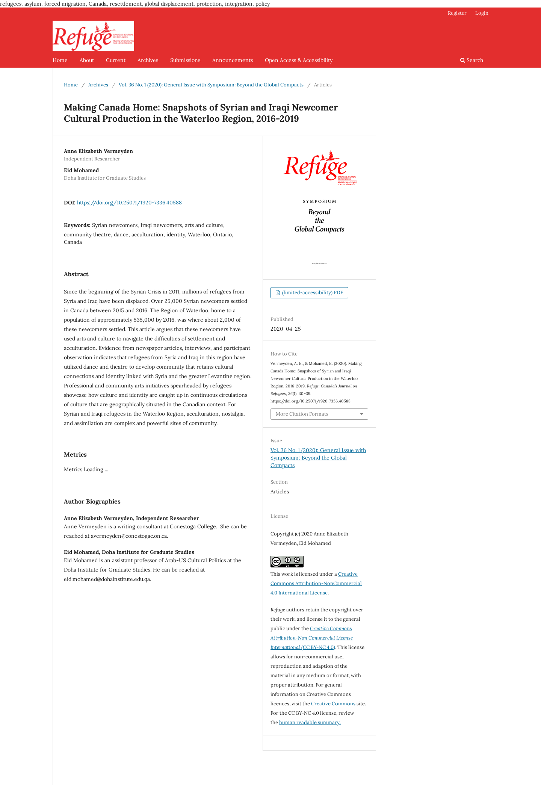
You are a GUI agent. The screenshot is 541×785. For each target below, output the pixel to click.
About (87, 60)
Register (457, 13)
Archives (148, 60)
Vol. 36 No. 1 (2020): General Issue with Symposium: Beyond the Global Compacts (211, 85)
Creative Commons (333, 703)
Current (115, 60)
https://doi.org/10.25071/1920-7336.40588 (129, 202)
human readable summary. (310, 722)
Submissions (185, 60)
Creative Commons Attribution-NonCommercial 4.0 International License (316, 583)
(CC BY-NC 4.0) (311, 637)
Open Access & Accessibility (298, 60)
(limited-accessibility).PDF (312, 292)
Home (60, 60)
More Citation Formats (302, 414)
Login (481, 13)
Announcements (232, 60)
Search (471, 60)
